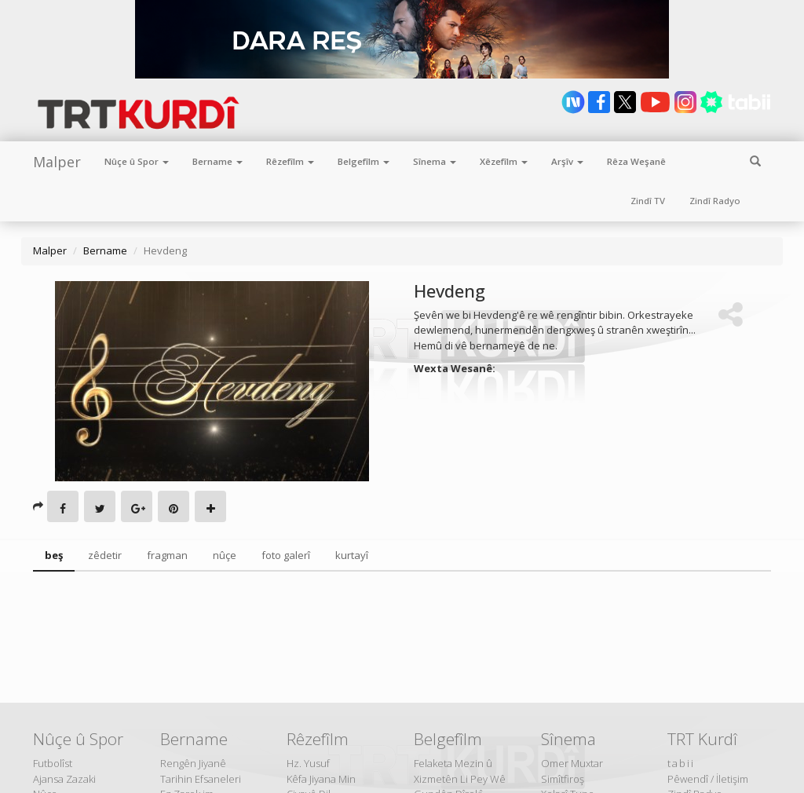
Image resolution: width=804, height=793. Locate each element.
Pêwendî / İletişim (707, 779)
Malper (57, 161)
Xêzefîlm (504, 161)
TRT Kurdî (702, 739)
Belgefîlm (363, 161)
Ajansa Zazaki (64, 779)
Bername (217, 161)
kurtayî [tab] (351, 555)
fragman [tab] (167, 555)
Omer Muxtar (572, 763)
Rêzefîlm (290, 161)
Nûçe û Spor (136, 161)
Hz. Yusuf (308, 763)
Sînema (434, 161)
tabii (681, 763)
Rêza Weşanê (636, 161)
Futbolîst (52, 763)
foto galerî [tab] (285, 555)
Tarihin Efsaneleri (200, 779)
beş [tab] (54, 555)
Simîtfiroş (562, 779)
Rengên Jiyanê (193, 763)
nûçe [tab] (224, 555)
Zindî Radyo (714, 200)
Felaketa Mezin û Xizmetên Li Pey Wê (460, 771)
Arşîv (567, 161)
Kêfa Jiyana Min (321, 779)
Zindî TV (647, 200)
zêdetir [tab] (105, 555)
